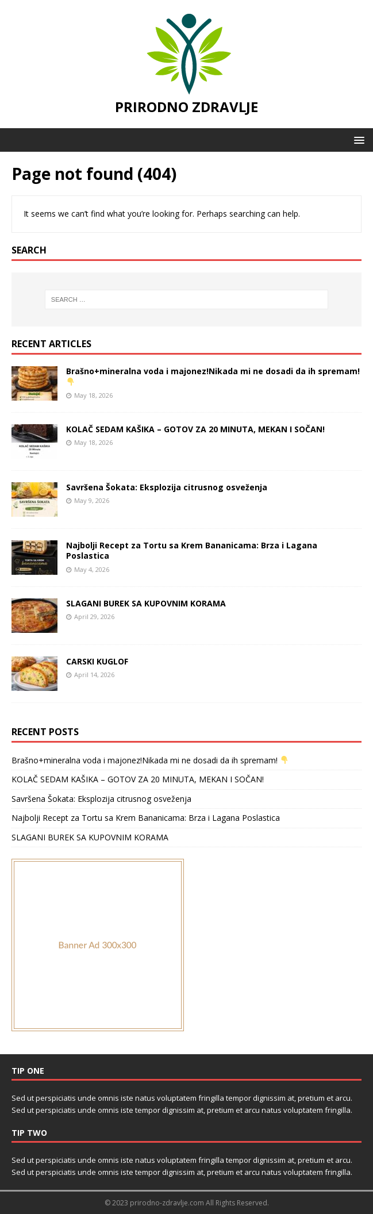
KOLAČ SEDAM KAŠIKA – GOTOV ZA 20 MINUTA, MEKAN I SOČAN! (195, 429)
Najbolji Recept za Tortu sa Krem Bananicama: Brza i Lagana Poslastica (191, 550)
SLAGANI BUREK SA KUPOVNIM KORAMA (146, 603)
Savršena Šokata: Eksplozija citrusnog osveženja (166, 487)
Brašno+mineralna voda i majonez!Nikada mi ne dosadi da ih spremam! (213, 376)
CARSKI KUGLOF (97, 661)
